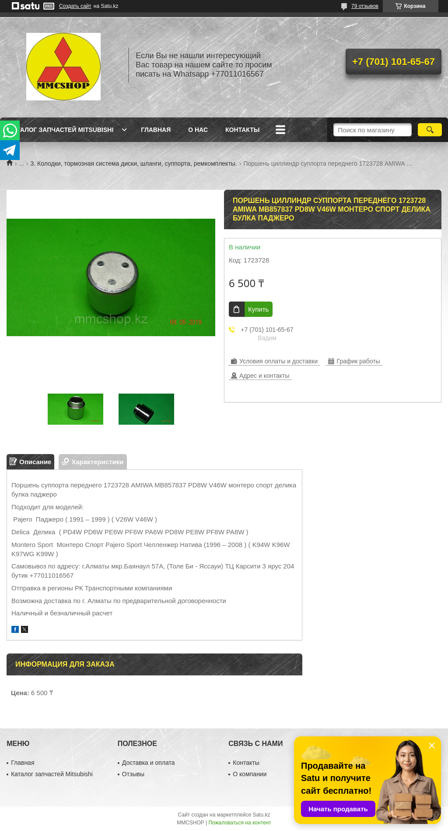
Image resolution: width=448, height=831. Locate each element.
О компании (249, 774)
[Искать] (430, 129)
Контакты (242, 129)
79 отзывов (364, 6)
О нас (198, 129)
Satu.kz (261, 815)
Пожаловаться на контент (239, 823)
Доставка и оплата (148, 762)
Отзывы (133, 774)
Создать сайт (75, 6)
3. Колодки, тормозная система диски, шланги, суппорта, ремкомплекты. (134, 163)
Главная (156, 129)
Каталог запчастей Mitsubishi (61, 129)
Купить (258, 309)
